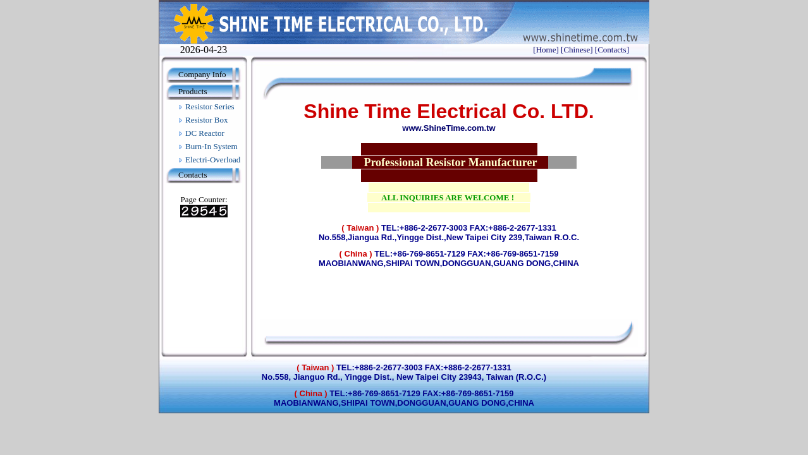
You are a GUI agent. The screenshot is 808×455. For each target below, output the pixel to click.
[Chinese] (577, 49)
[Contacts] (612, 49)
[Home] (545, 49)
